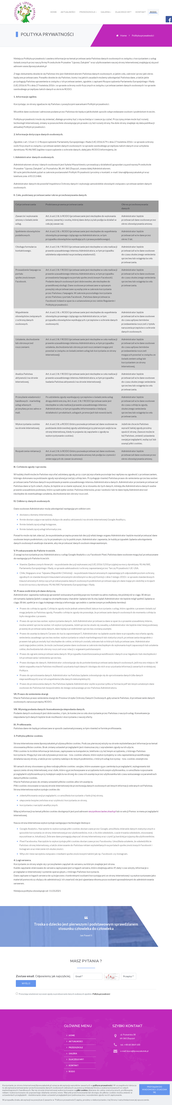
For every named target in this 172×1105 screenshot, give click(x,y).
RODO (153, 12)
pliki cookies (82, 1090)
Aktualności (68, 12)
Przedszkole (87, 12)
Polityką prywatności (101, 994)
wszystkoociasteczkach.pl (102, 811)
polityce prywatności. (103, 1085)
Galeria (105, 12)
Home (53, 12)
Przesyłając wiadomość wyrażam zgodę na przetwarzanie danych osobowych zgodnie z (64, 994)
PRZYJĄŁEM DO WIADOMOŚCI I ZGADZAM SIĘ (154, 1089)
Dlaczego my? (123, 12)
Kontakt (140, 12)
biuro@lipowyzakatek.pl (137, 1051)
